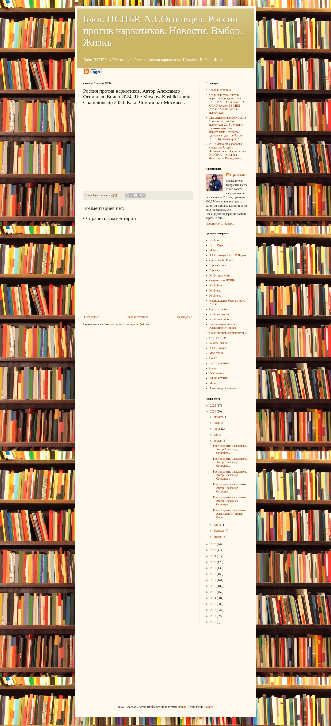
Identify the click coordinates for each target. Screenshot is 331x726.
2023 (213, 544)
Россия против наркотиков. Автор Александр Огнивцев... (230, 449)
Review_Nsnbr (218, 343)
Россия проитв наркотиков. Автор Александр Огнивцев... (230, 488)
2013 (213, 604)
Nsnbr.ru (214, 240)
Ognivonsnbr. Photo (221, 260)
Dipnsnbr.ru (216, 270)
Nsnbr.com (215, 295)
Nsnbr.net (215, 290)
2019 (213, 568)
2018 (213, 574)
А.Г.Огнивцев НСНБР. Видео (227, 255)
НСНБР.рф (216, 245)
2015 (213, 592)
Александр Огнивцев (222, 388)
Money (213, 383)
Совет (213, 358)
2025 (213, 405)
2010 (213, 622)
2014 (213, 598)
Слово (213, 368)
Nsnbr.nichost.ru (219, 314)
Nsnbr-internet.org (220, 319)
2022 (213, 550)
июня (217, 428)
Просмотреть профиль (220, 223)
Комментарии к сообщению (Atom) (126, 324)
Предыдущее (184, 317)
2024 (213, 411)
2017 (213, 580)
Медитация (216, 353)
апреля (218, 440)
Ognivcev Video (219, 309)
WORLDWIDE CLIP (222, 378)
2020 (213, 562)
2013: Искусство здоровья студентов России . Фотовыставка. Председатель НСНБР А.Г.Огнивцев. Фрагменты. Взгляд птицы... (227, 151)
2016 (213, 586)
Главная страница (137, 317)
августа (219, 416)
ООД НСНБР (217, 338)
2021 (213, 556)
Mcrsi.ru (214, 250)
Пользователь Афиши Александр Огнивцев (223, 326)
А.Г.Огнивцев (218, 348)
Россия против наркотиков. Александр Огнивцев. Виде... (230, 514)
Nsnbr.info (215, 285)
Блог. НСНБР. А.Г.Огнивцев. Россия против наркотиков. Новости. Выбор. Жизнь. (163, 30)
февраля (219, 530)
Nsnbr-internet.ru (219, 275)
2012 (213, 610)
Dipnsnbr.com (217, 265)
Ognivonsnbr (238, 175)
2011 (213, 616)
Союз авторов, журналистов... (228, 332)
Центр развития (219, 363)
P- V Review (217, 373)
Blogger (208, 706)
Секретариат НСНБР (222, 280)
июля (217, 422)
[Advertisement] (115, 664)
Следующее (91, 317)
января (218, 536)
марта (218, 524)
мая (216, 434)
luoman (182, 706)
